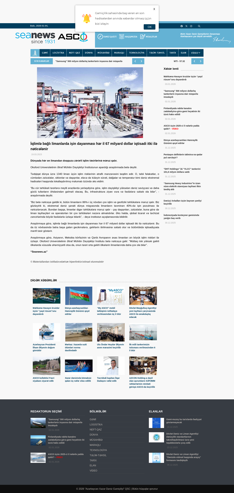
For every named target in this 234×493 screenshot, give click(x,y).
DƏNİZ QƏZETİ (110, 37)
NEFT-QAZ (74, 53)
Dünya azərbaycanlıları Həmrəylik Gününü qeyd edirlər (77, 311)
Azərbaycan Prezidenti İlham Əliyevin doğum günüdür (44, 347)
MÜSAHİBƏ (103, 53)
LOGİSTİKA (58, 53)
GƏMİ (45, 53)
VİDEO (194, 53)
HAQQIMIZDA (131, 37)
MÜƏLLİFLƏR (151, 37)
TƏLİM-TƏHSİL (157, 53)
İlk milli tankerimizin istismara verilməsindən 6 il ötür (142, 347)
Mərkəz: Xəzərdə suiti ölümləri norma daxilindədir (76, 347)
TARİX (173, 53)
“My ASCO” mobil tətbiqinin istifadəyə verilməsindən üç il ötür (109, 311)
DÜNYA (89, 53)
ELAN (183, 53)
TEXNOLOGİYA (136, 53)
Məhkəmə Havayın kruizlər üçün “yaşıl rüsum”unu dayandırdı (46, 311)
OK (149, 27)
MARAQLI (119, 53)
